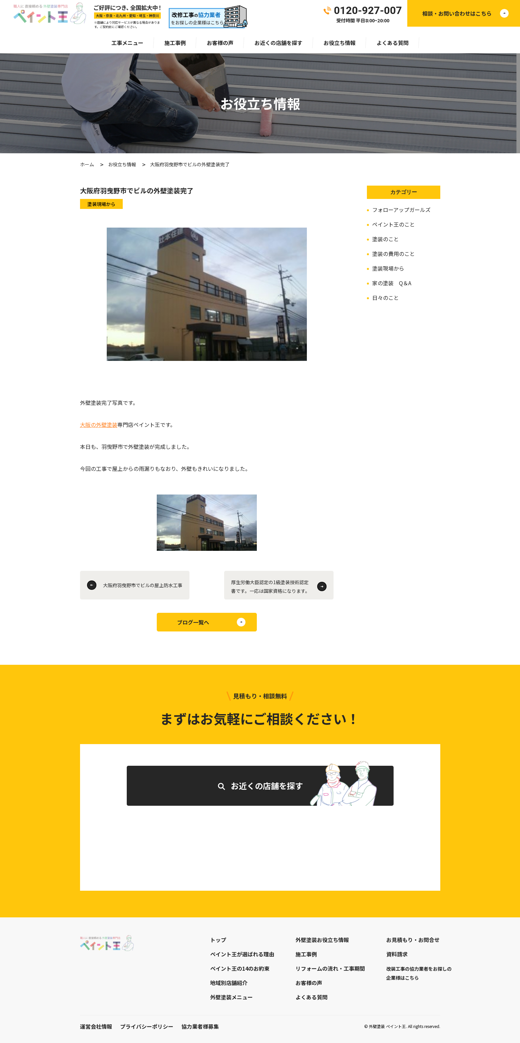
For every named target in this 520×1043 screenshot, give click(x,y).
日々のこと (385, 298)
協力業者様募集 (200, 1026)
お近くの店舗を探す (278, 43)
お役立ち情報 (340, 43)
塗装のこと (385, 239)
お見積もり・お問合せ (413, 940)
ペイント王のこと (393, 224)
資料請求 (397, 954)
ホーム (87, 164)
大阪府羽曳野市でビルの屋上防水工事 (142, 585)
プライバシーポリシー (146, 1026)
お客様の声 (220, 43)
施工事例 (175, 43)
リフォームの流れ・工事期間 (330, 968)
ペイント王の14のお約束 (240, 968)
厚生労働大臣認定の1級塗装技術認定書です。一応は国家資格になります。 (270, 586)
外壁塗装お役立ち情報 (322, 940)
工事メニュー (127, 43)
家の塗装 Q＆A (391, 283)
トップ (218, 940)
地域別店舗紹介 (228, 983)
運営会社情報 (96, 1026)
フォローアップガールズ (401, 210)
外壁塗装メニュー (231, 997)
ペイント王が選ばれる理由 (242, 954)
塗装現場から (388, 268)
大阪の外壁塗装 (98, 425)
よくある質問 (393, 43)
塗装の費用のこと (393, 254)
